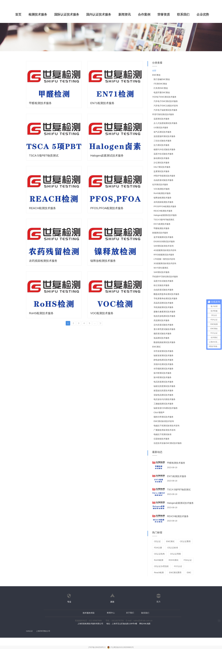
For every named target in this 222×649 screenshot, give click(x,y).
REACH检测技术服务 (42, 208)
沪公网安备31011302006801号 (122, 647)
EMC (189, 572)
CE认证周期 (175, 554)
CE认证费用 (185, 541)
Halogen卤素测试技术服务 (107, 155)
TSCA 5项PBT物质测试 (43, 155)
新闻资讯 (124, 14)
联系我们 (183, 14)
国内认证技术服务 (98, 14)
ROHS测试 (173, 560)
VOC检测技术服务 (101, 313)
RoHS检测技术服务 (41, 313)
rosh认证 (29, 631)
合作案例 (144, 14)
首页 (18, 14)
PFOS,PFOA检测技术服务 (106, 208)
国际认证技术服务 (66, 14)
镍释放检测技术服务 (103, 260)
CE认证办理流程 (161, 566)
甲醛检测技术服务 (40, 103)
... (95, 323)
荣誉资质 (163, 14)
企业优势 (203, 14)
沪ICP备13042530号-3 (97, 647)
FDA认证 (188, 560)
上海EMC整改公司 (43, 631)
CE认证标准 (172, 547)
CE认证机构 (159, 554)
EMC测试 (170, 541)
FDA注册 (158, 547)
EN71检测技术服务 (102, 103)
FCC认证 (178, 566)
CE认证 (157, 541)
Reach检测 (159, 572)
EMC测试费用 (175, 572)
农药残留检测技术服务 (43, 260)
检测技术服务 (37, 14)
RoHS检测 (158, 560)
